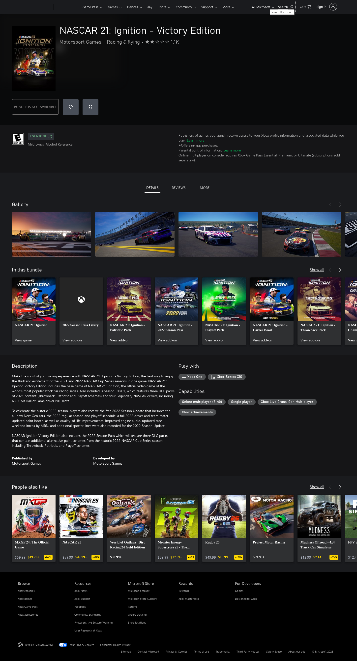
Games (113, 7)
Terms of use (201, 651)
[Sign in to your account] (326, 7)
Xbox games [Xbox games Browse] (25, 598)
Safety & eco (274, 651)
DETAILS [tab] (152, 187)
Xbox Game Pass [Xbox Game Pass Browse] (28, 606)
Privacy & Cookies (176, 651)
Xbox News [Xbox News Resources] (81, 590)
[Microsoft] (35, 7)
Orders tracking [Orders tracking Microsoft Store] (137, 614)
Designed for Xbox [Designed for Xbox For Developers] (246, 598)
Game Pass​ (90, 7)
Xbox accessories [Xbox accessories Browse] (28, 614)
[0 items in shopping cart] (305, 6)
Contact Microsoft (148, 651)
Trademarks (223, 651)
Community (184, 7)
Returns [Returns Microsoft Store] (132, 606)
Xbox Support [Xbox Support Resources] (82, 598)
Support (207, 7)
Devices (132, 7)
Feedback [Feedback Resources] (80, 606)
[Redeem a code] (90, 107)
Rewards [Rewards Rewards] (183, 590)
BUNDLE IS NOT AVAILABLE (35, 106)
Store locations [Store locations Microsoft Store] (137, 622)
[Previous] (330, 204)
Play (149, 7)
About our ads (296, 651)
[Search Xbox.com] (286, 6)
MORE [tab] (204, 187)
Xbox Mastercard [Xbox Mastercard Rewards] (188, 598)
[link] (34, 311)
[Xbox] (67, 7)
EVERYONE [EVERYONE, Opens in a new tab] (41, 136)
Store (162, 7)
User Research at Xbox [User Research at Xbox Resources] (88, 630)
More (226, 7)
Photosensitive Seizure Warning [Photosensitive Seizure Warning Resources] (93, 622)
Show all (317, 269)
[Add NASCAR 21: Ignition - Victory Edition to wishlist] (71, 107)
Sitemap (126, 651)
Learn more (195, 140)
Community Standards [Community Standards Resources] (87, 614)
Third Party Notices (248, 651)
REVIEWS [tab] (178, 187)
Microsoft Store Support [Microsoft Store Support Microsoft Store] (142, 598)
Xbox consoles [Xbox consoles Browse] (26, 590)
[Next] (340, 204)
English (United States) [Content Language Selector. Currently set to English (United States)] (39, 644)
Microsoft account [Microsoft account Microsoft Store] (138, 590)
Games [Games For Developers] (239, 590)
